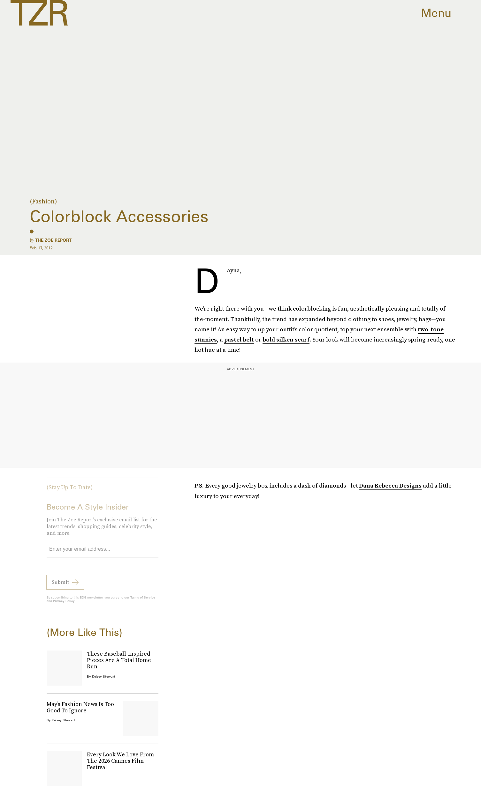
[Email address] (102, 553)
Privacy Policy (64, 604)
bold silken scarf (286, 339)
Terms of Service (142, 601)
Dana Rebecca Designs (390, 485)
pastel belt (239, 339)
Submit (60, 585)
